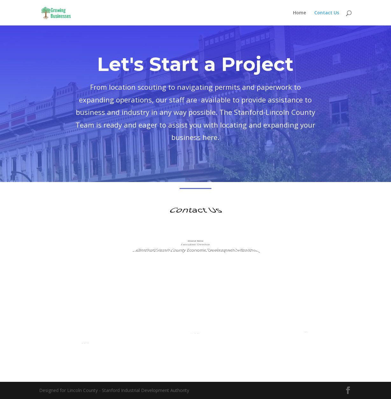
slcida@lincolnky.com (305, 326)
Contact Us (326, 13)
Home (299, 13)
